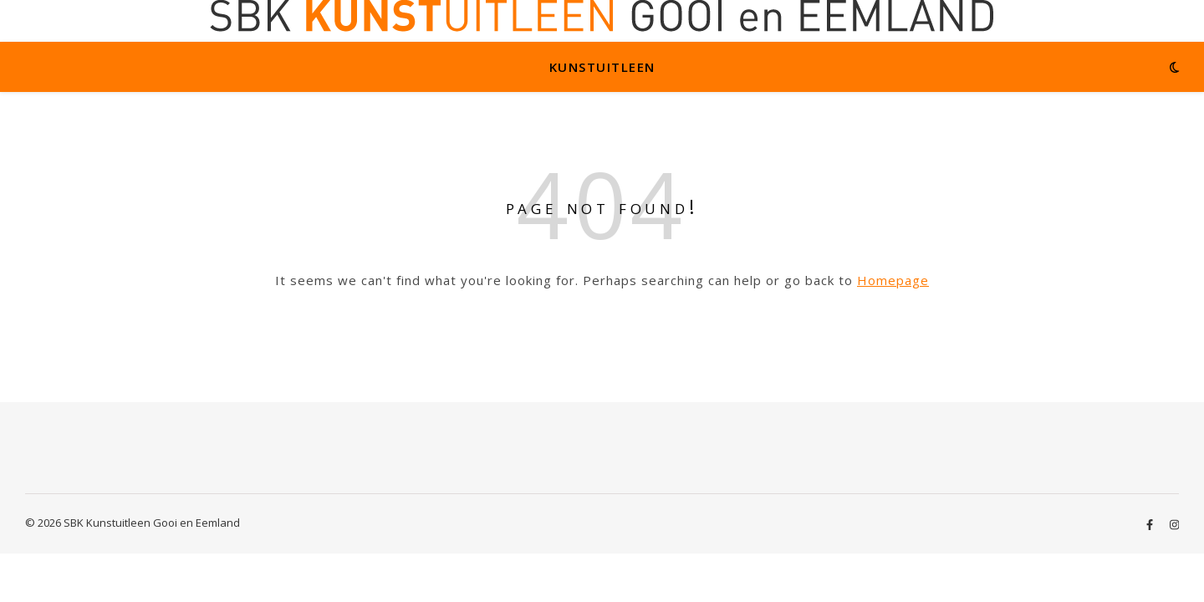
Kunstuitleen (602, 67)
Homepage (893, 280)
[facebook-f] (1151, 524)
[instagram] (1174, 524)
